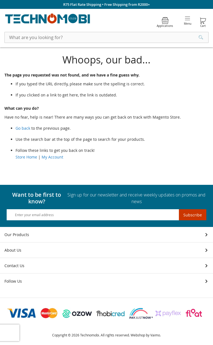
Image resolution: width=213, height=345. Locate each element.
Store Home (26, 157)
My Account (52, 157)
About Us (12, 250)
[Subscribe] (192, 214)
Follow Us (13, 281)
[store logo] (47, 19)
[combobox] (106, 37)
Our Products (16, 234)
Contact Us (14, 265)
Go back (23, 128)
